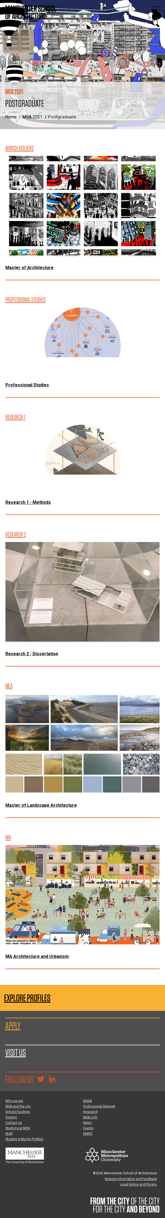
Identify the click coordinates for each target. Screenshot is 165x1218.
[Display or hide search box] (155, 23)
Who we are (14, 1101)
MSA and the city (18, 1106)
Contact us (13, 1123)
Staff (9, 1134)
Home (11, 117)
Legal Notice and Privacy (138, 1184)
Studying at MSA (17, 1128)
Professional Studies (27, 385)
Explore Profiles (27, 998)
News (87, 1123)
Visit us (15, 1052)
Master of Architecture (29, 267)
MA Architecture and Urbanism (37, 956)
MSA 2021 (32, 117)
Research (90, 1112)
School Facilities (17, 1112)
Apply (12, 1025)
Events (88, 1128)
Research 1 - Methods (28, 502)
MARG (87, 1134)
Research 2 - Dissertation (31, 653)
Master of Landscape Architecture (41, 805)
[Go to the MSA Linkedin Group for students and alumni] (51, 1080)
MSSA (87, 1101)
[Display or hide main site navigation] (155, 9)
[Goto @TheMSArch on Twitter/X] (40, 1080)
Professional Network (99, 1106)
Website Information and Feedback (131, 1179)
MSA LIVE (90, 1117)
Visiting (11, 1117)
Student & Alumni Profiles (24, 1139)
